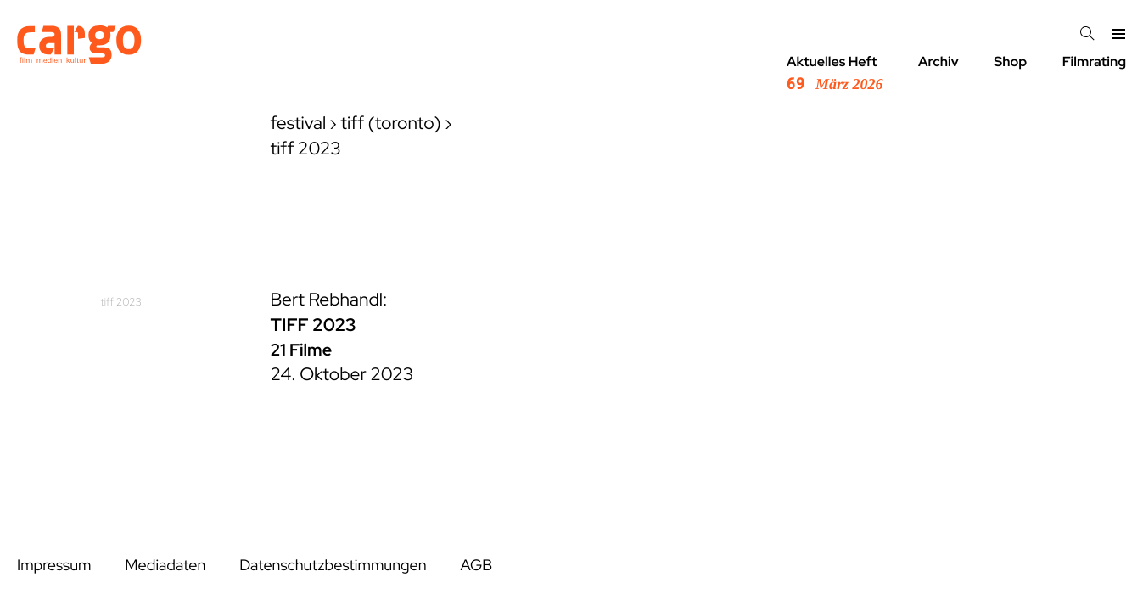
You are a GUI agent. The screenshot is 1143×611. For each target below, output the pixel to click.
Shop (1010, 61)
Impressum (54, 565)
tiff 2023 (122, 301)
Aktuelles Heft (834, 73)
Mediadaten (165, 565)
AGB (476, 565)
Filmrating (1094, 61)
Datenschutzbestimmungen (332, 565)
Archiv (938, 61)
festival (299, 123)
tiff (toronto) (390, 123)
